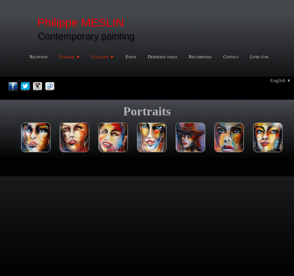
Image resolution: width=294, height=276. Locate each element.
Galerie (69, 56)
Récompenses (200, 56)
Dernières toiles (162, 56)
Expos (131, 56)
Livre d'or (259, 56)
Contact (230, 56)
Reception (38, 56)
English (280, 80)
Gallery (102, 56)
